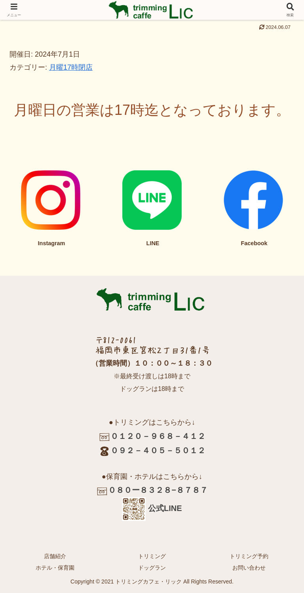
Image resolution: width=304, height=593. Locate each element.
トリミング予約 (249, 556)
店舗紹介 (55, 556)
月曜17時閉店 (71, 67)
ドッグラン (152, 567)
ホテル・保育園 (55, 567)
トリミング (152, 556)
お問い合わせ (249, 567)
